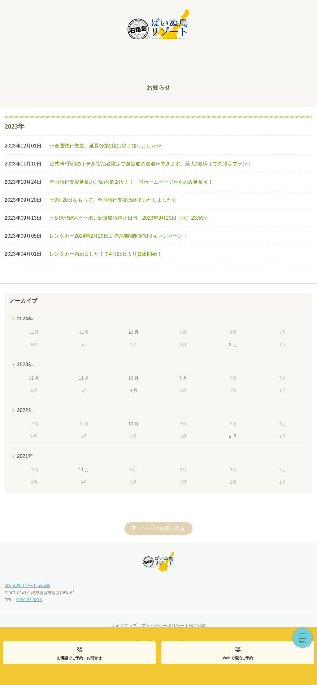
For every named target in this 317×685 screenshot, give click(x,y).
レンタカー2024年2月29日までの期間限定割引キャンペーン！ (119, 236)
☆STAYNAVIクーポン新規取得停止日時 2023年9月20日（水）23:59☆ (129, 218)
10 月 (133, 332)
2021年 (25, 456)
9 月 (183, 377)
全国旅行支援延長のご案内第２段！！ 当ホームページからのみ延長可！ (131, 182)
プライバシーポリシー (163, 625)
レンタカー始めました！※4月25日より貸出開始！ (106, 254)
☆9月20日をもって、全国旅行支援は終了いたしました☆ (113, 200)
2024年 (25, 318)
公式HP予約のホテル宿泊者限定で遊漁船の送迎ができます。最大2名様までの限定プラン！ (151, 163)
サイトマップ (124, 625)
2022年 (25, 410)
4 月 (134, 390)
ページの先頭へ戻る (162, 528)
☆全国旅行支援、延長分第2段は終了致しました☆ (105, 145)
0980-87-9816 (29, 599)
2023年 (25, 364)
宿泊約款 (197, 625)
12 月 (34, 377)
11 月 (84, 377)
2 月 (233, 344)
